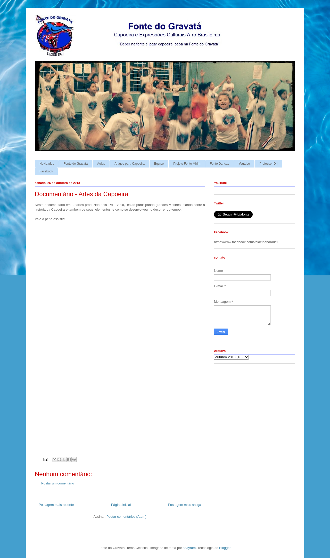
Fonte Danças (219, 163)
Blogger (224, 548)
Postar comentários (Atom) (126, 517)
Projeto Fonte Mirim (186, 163)
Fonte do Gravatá (76, 163)
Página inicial (121, 505)
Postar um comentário (57, 483)
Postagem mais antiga (184, 505)
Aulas (101, 163)
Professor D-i (268, 163)
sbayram (189, 548)
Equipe (159, 163)
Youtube (244, 163)
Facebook (46, 171)
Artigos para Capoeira (129, 163)
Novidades (46, 163)
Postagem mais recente (56, 505)
